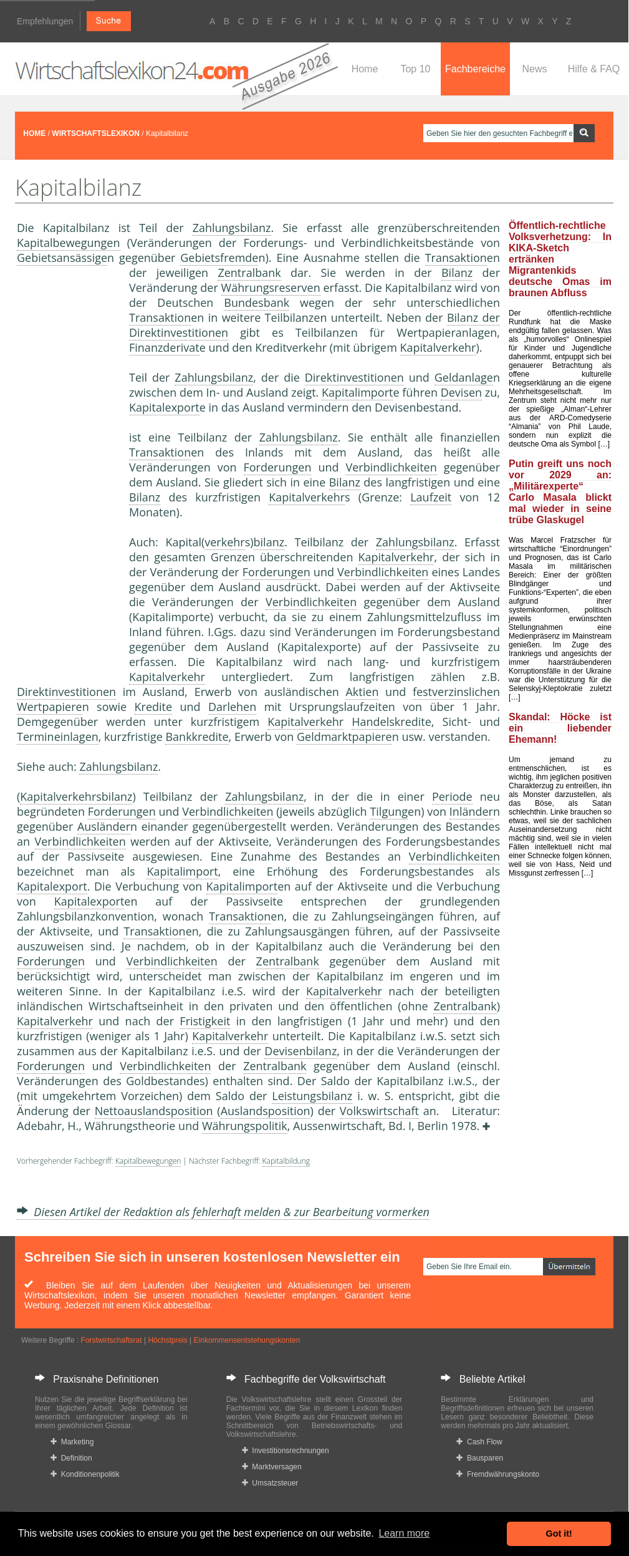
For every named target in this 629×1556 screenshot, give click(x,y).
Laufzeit (430, 497)
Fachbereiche (475, 69)
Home (365, 69)
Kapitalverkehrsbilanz (76, 796)
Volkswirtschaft (379, 1110)
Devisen (461, 392)
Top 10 (415, 69)
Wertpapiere (49, 706)
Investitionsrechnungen (285, 1450)
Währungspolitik (244, 1125)
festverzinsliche (453, 691)
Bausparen (479, 1458)
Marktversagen (272, 1466)
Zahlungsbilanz (232, 227)
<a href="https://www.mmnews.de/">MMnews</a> (67, 473)
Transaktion (456, 257)
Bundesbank (256, 302)
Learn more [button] (404, 1533)
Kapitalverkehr (438, 347)
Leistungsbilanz (312, 1095)
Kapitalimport (357, 392)
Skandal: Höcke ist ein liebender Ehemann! (560, 728)
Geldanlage (464, 377)
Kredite (154, 706)
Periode (452, 796)
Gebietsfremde (219, 257)
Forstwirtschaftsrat (111, 1340)
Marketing (72, 1442)
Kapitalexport (164, 407)
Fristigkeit (205, 1020)
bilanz (269, 541)
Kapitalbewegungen (68, 242)
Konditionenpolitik (85, 1474)
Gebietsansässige (62, 257)
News (534, 69)
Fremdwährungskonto (497, 1474)
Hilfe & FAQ (594, 69)
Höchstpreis (167, 1340)
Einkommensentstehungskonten (247, 1340)
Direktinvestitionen (354, 377)
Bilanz (457, 272)
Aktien (361, 691)
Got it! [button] (559, 1534)
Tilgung (389, 811)
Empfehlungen (45, 21)
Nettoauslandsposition (154, 1110)
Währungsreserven (270, 287)
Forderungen (278, 467)
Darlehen (232, 706)
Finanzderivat (164, 347)
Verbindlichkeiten (390, 467)
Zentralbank (249, 272)
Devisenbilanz (300, 1050)
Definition (71, 1458)
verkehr (224, 541)
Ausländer (103, 826)
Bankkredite (196, 736)
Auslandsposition (265, 1110)
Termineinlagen (57, 736)
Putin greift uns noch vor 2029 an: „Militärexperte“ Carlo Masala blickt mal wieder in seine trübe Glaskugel (560, 491)
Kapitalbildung (286, 1161)
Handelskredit (388, 721)
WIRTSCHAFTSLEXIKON (96, 133)
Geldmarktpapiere (344, 736)
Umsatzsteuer (270, 1483)
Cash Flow (479, 1442)
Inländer (471, 811)
